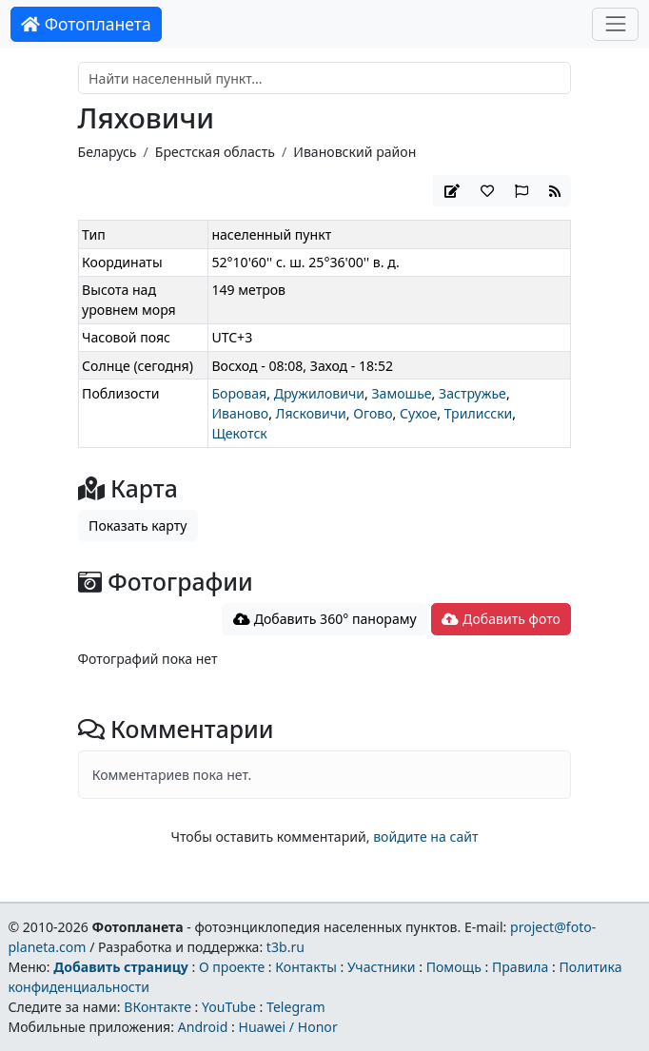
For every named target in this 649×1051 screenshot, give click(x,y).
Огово (372, 413)
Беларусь (107, 152)
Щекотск (238, 433)
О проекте (232, 967)
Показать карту (137, 525)
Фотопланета (86, 23)
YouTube (229, 1007)
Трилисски (478, 413)
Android (203, 1027)
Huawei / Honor (287, 1027)
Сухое (418, 413)
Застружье (472, 393)
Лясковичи (311, 413)
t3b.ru (285, 947)
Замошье (401, 393)
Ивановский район (354, 152)
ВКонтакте (157, 1007)
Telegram (295, 1007)
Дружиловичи (319, 393)
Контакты (306, 967)
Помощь (454, 967)
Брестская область (215, 152)
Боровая (238, 393)
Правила (520, 967)
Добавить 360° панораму (325, 619)
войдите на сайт (425, 836)
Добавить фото (501, 619)
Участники (381, 967)
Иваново (239, 413)
